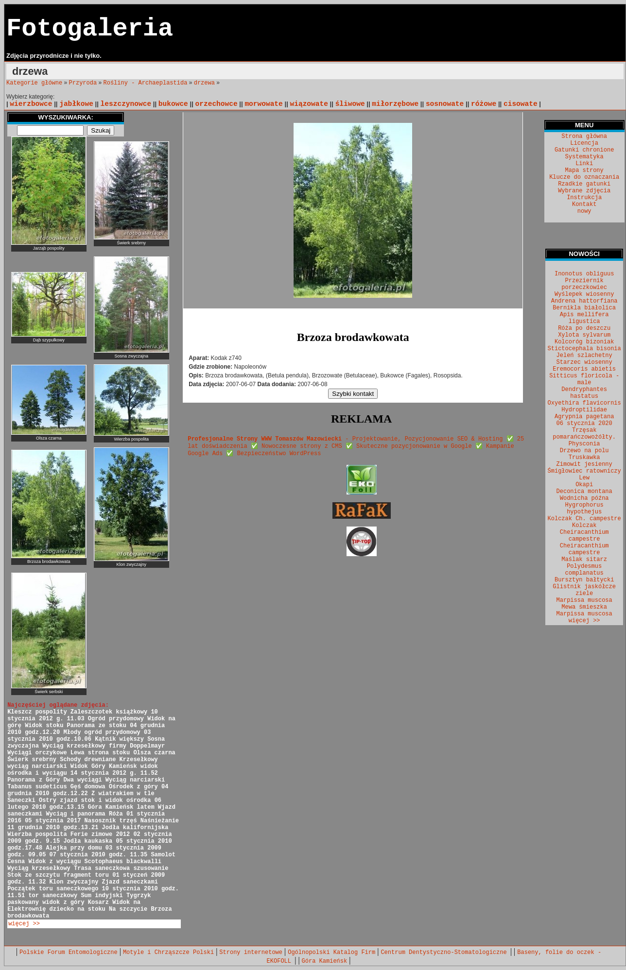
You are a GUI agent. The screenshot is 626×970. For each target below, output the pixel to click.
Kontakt (584, 204)
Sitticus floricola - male (584, 379)
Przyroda (83, 83)
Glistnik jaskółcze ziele (584, 590)
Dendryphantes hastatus (584, 393)
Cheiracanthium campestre (584, 549)
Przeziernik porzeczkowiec (584, 284)
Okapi (584, 484)
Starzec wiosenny (584, 362)
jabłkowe (76, 104)
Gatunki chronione (584, 150)
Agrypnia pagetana (584, 416)
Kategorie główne (34, 83)
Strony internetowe (250, 952)
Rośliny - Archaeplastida (146, 83)
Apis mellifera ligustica (584, 318)
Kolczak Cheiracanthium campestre (584, 532)
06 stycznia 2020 (584, 423)
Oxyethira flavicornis (584, 403)
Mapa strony (584, 170)
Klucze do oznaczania (584, 177)
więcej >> (24, 923)
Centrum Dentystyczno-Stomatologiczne (445, 952)
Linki (584, 163)
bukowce (173, 104)
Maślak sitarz (584, 559)
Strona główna (584, 136)
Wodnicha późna (584, 498)
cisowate (521, 104)
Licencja (584, 143)
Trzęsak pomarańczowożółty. (584, 434)
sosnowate (445, 104)
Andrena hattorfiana (584, 301)
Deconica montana (584, 491)
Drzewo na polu (584, 450)
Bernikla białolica (584, 308)
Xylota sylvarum (584, 335)
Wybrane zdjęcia (584, 190)
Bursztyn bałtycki (584, 580)
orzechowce (216, 104)
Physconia (584, 444)
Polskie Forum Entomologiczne (68, 952)
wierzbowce (31, 104)
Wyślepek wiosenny (584, 294)
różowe (483, 104)
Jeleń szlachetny (584, 355)
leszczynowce (126, 104)
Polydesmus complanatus (584, 570)
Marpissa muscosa (584, 600)
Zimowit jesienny (584, 464)
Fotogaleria (89, 29)
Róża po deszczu (584, 328)
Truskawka (584, 457)
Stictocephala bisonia (584, 348)
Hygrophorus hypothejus (584, 508)
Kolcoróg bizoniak (584, 342)
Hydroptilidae (584, 410)
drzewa (204, 83)
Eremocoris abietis (584, 369)
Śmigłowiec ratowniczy (584, 471)
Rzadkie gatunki (584, 184)
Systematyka (584, 156)
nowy (584, 211)
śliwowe (350, 104)
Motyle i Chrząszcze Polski (168, 952)
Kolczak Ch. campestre (584, 518)
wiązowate (309, 104)
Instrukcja (584, 197)
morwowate (263, 104)
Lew (584, 478)
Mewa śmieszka (584, 607)
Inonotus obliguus (584, 274)
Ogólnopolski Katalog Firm (331, 952)
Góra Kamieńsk (325, 961)
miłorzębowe (395, 104)
